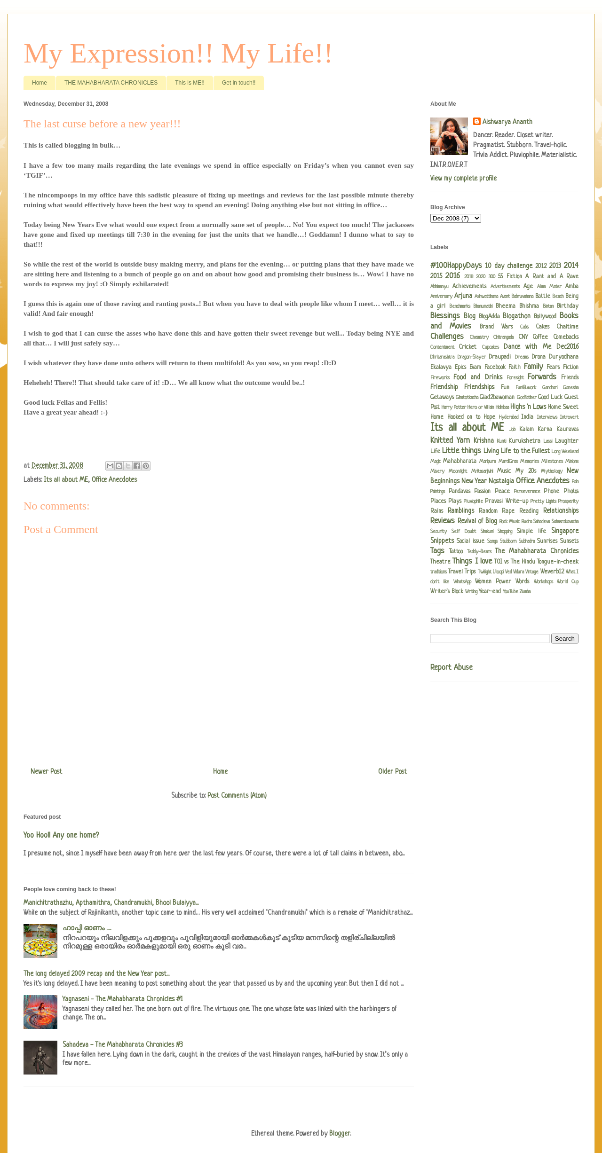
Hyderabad (508, 417)
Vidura (518, 572)
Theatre (440, 562)
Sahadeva (541, 522)
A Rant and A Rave (551, 277)
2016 (452, 276)
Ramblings (461, 511)
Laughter (566, 441)
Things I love (472, 561)
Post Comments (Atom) (237, 796)
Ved (508, 572)
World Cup (567, 582)
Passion (482, 491)
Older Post (392, 772)
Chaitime (567, 327)
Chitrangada (503, 337)
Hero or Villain (480, 407)
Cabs (524, 327)
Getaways (442, 397)
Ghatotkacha (467, 397)
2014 (571, 265)
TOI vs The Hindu (514, 562)
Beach (558, 296)
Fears (553, 367)
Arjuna (463, 296)
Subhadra (527, 541)
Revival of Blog (477, 521)
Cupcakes (490, 347)
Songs (492, 541)
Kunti (501, 441)
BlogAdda (489, 317)
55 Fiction (510, 277)
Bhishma (529, 306)
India (527, 417)
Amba (571, 286)
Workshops (543, 582)
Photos (570, 491)
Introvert (569, 417)
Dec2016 (567, 347)
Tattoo (456, 552)
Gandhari (549, 388)
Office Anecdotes (114, 480)
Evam (475, 367)
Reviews (442, 521)
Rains (436, 511)
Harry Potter (454, 407)
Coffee (540, 337)
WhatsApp (462, 582)
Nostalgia (501, 481)
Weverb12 (552, 572)
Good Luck (550, 397)
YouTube (510, 592)
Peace (502, 491)
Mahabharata (459, 461)
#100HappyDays (456, 265)
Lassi (548, 441)
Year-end (490, 591)
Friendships (479, 387)
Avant (505, 296)
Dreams (522, 357)
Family (533, 366)
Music (504, 471)
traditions (438, 572)
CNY (523, 337)
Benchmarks (460, 306)
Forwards (542, 377)
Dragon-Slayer (472, 357)
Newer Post (46, 772)
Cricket (467, 347)
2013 (555, 266)
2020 (480, 277)
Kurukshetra (524, 441)
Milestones (552, 461)
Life (435, 451)
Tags (437, 551)
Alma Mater (549, 287)
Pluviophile (473, 501)
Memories (529, 461)
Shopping (505, 531)
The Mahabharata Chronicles (536, 551)
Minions (571, 461)
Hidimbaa (502, 407)
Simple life (531, 531)
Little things (461, 451)
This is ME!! (190, 82)
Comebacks (566, 337)
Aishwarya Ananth (507, 122)
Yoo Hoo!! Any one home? (61, 835)
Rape (508, 511)
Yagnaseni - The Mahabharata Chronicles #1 (123, 999)
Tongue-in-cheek (557, 562)
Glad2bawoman (497, 397)
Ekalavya (441, 367)
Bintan (548, 306)
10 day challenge (508, 266)
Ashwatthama (486, 296)
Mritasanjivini (482, 471)
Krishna (484, 441)
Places (438, 501)
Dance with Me (527, 347)
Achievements (469, 286)
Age (528, 286)
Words (522, 582)
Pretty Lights (543, 501)
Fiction (570, 367)
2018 (468, 277)
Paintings (437, 491)
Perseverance (527, 491)
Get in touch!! (238, 82)
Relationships (560, 511)
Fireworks (440, 378)
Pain (575, 482)
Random (488, 511)
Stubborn (508, 541)
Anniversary (441, 296)
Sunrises (547, 541)
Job (512, 429)
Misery (437, 471)
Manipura (487, 461)
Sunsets (569, 541)
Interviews (547, 417)
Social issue (470, 541)
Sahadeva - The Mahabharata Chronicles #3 (123, 1045)
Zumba (525, 592)
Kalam (526, 429)
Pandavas (459, 491)
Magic (435, 461)
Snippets (442, 541)
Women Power (493, 582)
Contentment (442, 347)
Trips (470, 572)
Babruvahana (522, 296)
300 (492, 277)
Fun (505, 387)
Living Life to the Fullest (516, 451)
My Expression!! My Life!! (178, 53)
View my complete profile (463, 178)
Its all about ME (66, 480)
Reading (529, 511)
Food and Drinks (477, 377)
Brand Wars (496, 327)
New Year (474, 481)
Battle (542, 296)
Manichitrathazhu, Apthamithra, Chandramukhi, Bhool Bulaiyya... (111, 903)
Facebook (495, 367)
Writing (471, 592)
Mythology (551, 471)
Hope (489, 417)
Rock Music (509, 522)
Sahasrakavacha (565, 522)
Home (39, 82)
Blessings (445, 316)
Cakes (542, 327)
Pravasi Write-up (506, 501)
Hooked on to (463, 417)
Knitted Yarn (450, 440)
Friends (569, 378)
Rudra (527, 522)
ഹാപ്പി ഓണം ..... (87, 928)
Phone (551, 491)
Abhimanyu (439, 287)
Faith (514, 367)
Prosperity (568, 501)
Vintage (532, 572)
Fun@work (525, 388)
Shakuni (487, 531)
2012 (541, 266)
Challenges (447, 336)
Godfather (527, 397)
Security (438, 531)
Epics (460, 367)
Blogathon (517, 316)
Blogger (339, 1133)
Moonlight (458, 471)
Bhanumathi (483, 306)
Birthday (567, 306)
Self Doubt (464, 531)
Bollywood (545, 317)
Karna (545, 429)
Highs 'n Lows (528, 407)
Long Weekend (565, 452)
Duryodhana (563, 357)
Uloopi (498, 572)
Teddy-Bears (479, 552)
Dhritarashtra (442, 357)
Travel (455, 572)
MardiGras (508, 461)
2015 (436, 276)
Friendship (444, 387)
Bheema (505, 306)
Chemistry (479, 337)
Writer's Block (446, 591)
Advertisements (505, 287)
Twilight (484, 572)
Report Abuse (451, 668)
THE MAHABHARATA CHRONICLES (111, 82)
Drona (539, 357)
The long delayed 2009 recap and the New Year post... (96, 974)
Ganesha (570, 388)
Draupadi (500, 357)
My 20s (525, 471)
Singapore (564, 531)
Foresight (515, 378)
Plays (454, 501)
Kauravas (567, 429)
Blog (469, 316)
